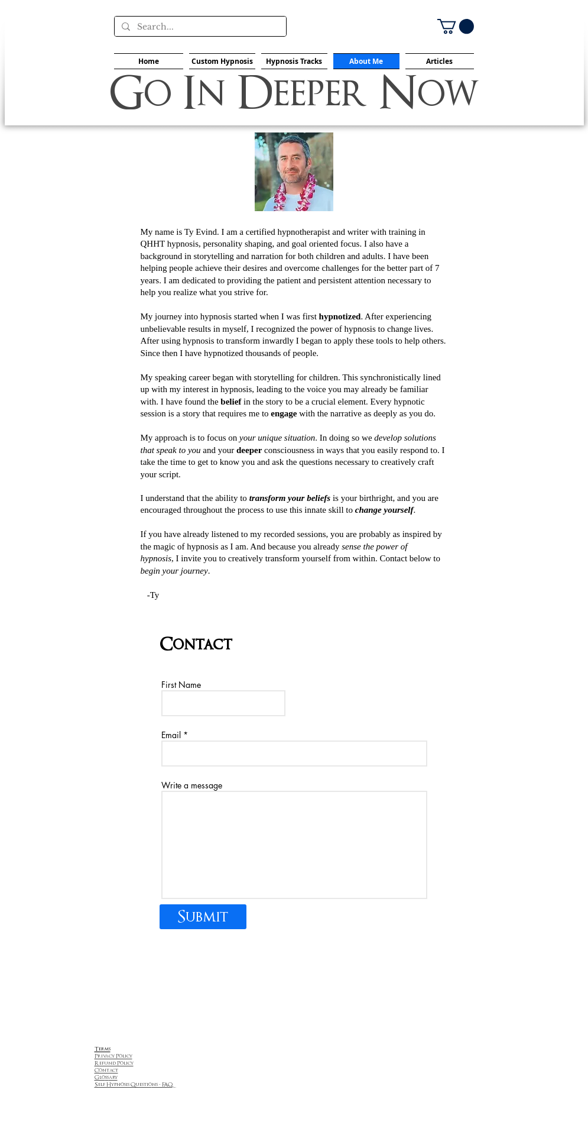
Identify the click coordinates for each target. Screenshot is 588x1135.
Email (171, 735)
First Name (181, 685)
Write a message (191, 785)
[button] (455, 26)
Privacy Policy (113, 1056)
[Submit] (203, 916)
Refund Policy (114, 1063)
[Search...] (199, 27)
